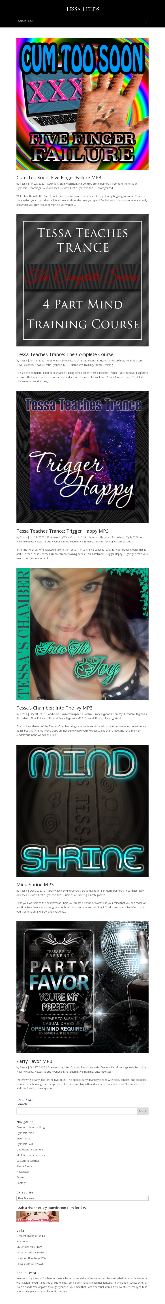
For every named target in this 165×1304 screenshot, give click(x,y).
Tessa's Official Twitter (29, 1263)
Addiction (52, 183)
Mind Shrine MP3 (35, 884)
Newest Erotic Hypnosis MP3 (77, 188)
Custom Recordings (27, 1160)
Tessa (23, 183)
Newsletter (22, 1171)
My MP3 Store (134, 360)
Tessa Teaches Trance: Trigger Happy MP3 (62, 531)
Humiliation (131, 183)
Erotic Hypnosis (102, 183)
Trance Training (104, 365)
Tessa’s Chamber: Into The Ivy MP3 (54, 707)
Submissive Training (81, 365)
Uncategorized (104, 188)
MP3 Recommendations (30, 1155)
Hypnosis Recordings (28, 188)
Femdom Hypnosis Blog (30, 1127)
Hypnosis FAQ (24, 1144)
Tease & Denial (93, 718)
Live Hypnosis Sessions (30, 1149)
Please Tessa (24, 1166)
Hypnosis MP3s (25, 1133)
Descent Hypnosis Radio (30, 1236)
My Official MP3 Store (29, 1247)
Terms (20, 1177)
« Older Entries (24, 1100)
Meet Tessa (23, 1138)
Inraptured (22, 1241)
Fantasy (118, 714)
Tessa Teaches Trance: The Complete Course (64, 354)
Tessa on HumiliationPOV (31, 1258)
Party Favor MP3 (34, 1061)
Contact (21, 1183)
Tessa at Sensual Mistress (31, 1252)
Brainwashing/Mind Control (75, 183)
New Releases (50, 188)
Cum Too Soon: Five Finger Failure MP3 (58, 177)
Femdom (117, 183)
